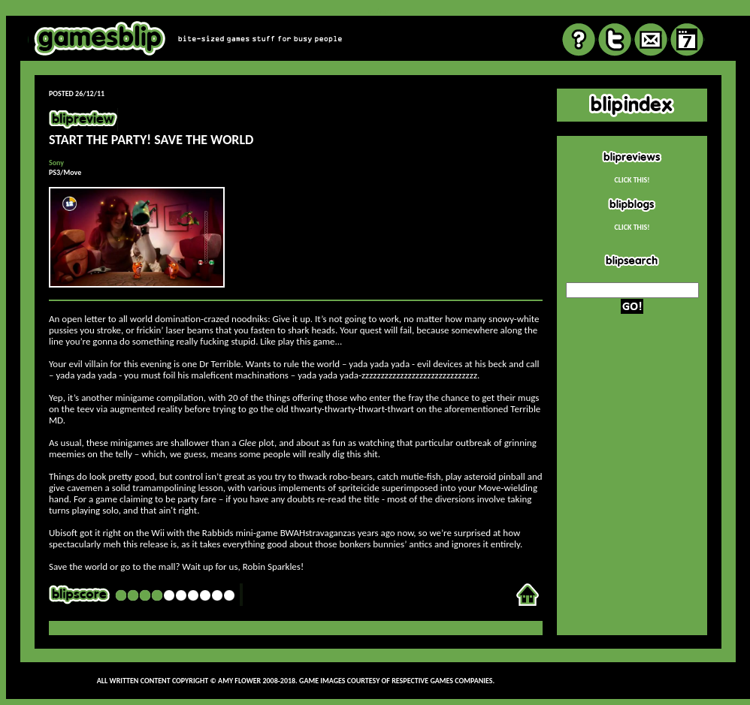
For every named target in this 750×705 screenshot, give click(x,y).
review (377, 11)
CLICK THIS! (631, 180)
